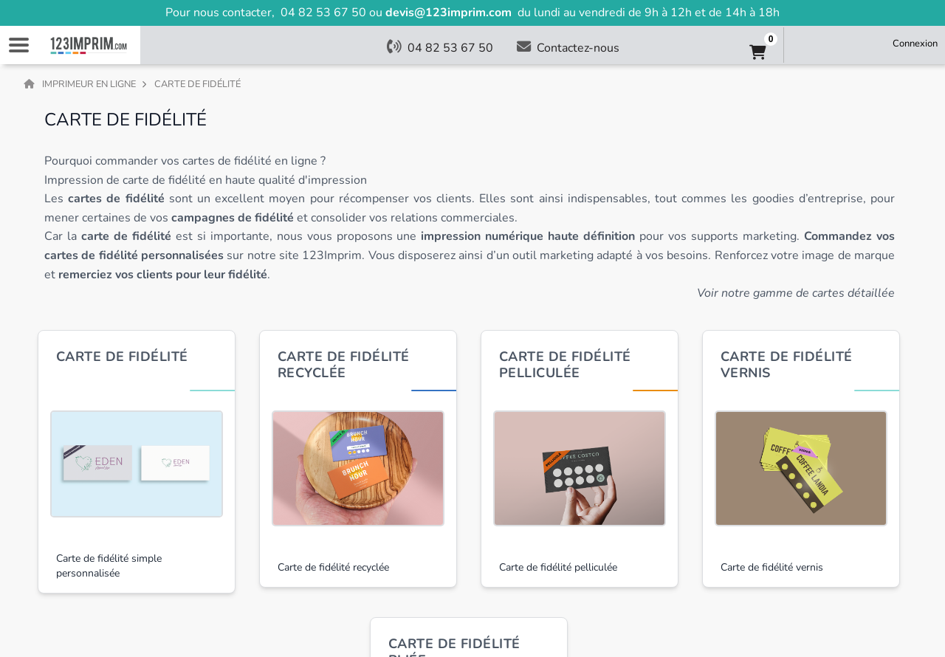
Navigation (18, 45)
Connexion (915, 43)
